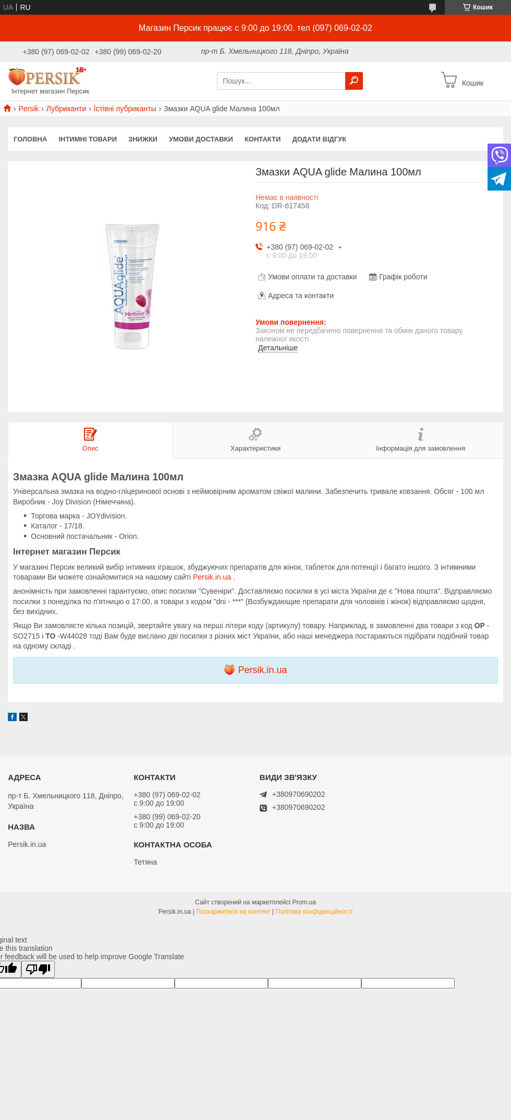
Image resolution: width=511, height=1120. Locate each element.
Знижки (142, 139)
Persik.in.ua (213, 577)
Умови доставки (201, 139)
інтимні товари (87, 139)
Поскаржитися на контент (233, 911)
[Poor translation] (38, 969)
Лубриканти (66, 108)
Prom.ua (304, 902)
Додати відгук (319, 139)
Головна (30, 139)
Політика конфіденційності (314, 911)
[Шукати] (354, 81)
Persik (28, 108)
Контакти (263, 139)
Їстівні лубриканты (125, 108)
